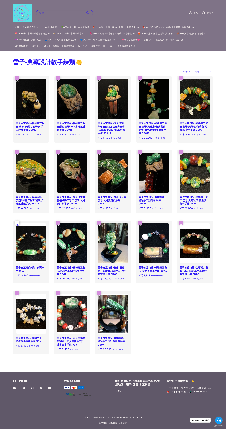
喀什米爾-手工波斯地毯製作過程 (119, 46)
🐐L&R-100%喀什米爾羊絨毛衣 (68, 33)
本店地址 (119, 391)
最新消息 (148, 40)
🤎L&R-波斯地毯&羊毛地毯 (189, 33)
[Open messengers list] (219, 420)
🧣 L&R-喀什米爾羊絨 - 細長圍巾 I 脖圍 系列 (114, 27)
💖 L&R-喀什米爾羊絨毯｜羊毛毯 (31, 33)
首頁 (17, 27)
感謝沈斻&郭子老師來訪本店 (169, 40)
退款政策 (123, 423)
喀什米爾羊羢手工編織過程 (28, 46)
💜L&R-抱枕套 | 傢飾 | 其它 (28, 40)
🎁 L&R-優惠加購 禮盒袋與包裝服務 (155, 33)
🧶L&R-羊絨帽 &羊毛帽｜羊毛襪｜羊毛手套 (110, 33)
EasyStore (137, 417)
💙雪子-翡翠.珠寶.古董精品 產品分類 (98, 40)
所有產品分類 (29, 27)
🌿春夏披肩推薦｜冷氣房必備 (75, 27)
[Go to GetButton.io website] (219, 426)
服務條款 (103, 423)
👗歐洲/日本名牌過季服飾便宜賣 (61, 40)
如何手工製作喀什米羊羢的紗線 (59, 46)
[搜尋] (88, 13)
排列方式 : (187, 71)
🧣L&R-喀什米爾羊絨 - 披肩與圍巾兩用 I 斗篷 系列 (166, 27)
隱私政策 (113, 423)
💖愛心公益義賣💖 (131, 40)
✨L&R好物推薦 (49, 27)
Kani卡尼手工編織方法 (89, 46)
